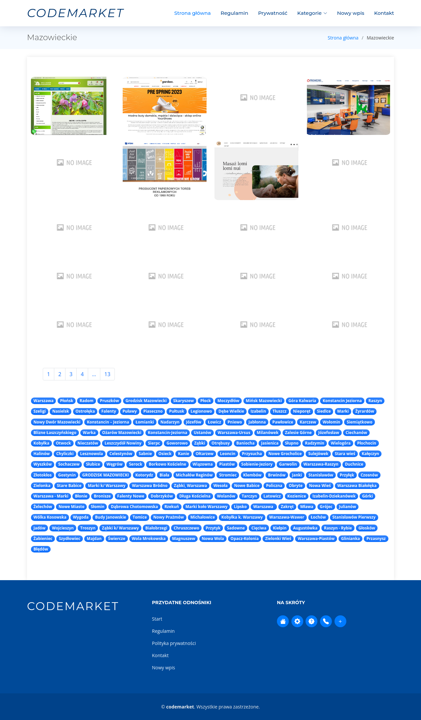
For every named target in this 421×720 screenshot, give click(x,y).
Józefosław (328, 432)
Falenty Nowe (130, 496)
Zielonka (42, 485)
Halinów (42, 453)
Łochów (318, 517)
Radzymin (314, 443)
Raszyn (375, 400)
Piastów (227, 464)
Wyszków (43, 464)
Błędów (41, 549)
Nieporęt (301, 411)
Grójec (326, 506)
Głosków (367, 528)
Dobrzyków (162, 496)
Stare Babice (69, 485)
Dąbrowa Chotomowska (134, 506)
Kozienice (296, 496)
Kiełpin (280, 528)
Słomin (97, 506)
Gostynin (67, 475)
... (94, 374)
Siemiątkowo (359, 422)
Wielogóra (341, 443)
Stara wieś (345, 453)
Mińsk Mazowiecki (264, 400)
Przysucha (252, 453)
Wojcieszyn (63, 528)
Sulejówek (318, 453)
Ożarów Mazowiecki (121, 432)
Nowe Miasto (72, 506)
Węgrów (115, 464)
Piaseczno (153, 411)
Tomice (140, 517)
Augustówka (305, 528)
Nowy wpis (350, 13)
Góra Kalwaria (302, 400)
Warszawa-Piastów (316, 538)
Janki (297, 475)
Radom (86, 400)
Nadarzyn (170, 422)
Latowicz (272, 496)
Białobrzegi (156, 528)
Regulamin (234, 13)
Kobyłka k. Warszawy (242, 517)
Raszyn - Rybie (338, 528)
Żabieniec (43, 538)
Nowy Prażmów (168, 517)
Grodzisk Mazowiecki (145, 400)
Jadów (40, 528)
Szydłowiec (69, 538)
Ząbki (199, 443)
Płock (205, 400)
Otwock (63, 443)
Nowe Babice (247, 485)
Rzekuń (171, 506)
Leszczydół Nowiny (123, 443)
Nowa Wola (213, 538)
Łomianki (145, 422)
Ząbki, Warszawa (190, 485)
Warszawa (44, 400)
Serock (135, 464)
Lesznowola (91, 453)
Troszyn (87, 528)
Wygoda (80, 517)
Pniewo (235, 422)
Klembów (252, 475)
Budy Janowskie (110, 517)
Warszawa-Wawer (286, 517)
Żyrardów (364, 411)
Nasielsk (60, 411)
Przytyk (213, 528)
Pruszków (109, 400)
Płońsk (66, 400)
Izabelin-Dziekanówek (334, 496)
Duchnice (354, 464)
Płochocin (366, 443)
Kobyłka (41, 443)
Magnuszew (183, 538)
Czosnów (369, 475)
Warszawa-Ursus (234, 432)
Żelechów (43, 506)
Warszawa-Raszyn (321, 464)
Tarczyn (249, 496)
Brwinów (276, 475)
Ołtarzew (204, 453)
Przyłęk (347, 475)
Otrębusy (220, 443)
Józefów (193, 422)
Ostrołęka (85, 411)
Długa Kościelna (194, 496)
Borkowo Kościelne (167, 464)
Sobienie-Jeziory (257, 464)
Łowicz (214, 422)
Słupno (291, 443)
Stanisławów (321, 475)
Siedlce (324, 411)
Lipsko (240, 506)
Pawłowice (282, 422)
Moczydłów (228, 400)
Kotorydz (144, 475)
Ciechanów (356, 432)
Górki (367, 496)
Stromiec (227, 475)
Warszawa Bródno (149, 485)
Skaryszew (183, 400)
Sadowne (236, 528)
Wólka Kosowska (50, 517)
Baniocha (245, 443)
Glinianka (350, 538)
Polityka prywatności (174, 643)
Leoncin (227, 453)
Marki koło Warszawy (207, 506)
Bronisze (102, 496)
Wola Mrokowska (148, 538)
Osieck (165, 453)
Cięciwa (258, 528)
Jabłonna (257, 422)
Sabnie (145, 453)
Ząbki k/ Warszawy (120, 528)
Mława (306, 506)
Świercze (116, 538)
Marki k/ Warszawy (106, 485)
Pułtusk (176, 411)
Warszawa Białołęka (357, 485)
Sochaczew (69, 464)
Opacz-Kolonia (245, 538)
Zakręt (287, 506)
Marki (343, 411)
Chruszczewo (186, 528)
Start (157, 619)
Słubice (93, 464)
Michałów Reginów (194, 475)
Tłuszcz (279, 411)
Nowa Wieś (320, 485)
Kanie (183, 453)
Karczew (308, 422)
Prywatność (272, 13)
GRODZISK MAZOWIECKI (105, 475)
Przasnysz (376, 538)
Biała (164, 475)
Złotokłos (43, 475)
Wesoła (220, 485)
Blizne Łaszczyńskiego (55, 432)
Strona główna (192, 13)
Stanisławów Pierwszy (353, 517)
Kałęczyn (370, 453)
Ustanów (202, 432)
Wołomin (331, 422)
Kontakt (384, 13)
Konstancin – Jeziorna (108, 422)
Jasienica (270, 443)
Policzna (274, 485)
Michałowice (202, 517)
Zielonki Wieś (278, 538)
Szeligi (40, 411)
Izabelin (258, 411)
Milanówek (268, 432)
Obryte (296, 485)
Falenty (108, 411)
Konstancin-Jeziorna (167, 432)
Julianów (347, 506)
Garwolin (288, 464)
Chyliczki (65, 453)
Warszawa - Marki (51, 496)
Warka (89, 432)
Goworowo (176, 443)
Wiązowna (203, 464)
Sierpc (154, 443)
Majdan (94, 538)
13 (107, 374)
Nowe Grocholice (285, 453)
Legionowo (201, 411)
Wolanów (226, 496)
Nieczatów (88, 443)
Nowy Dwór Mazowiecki (57, 422)
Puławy (129, 411)
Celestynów (121, 453)
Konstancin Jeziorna (342, 400)
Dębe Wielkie (231, 411)
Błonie (81, 496)
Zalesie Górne (298, 432)
